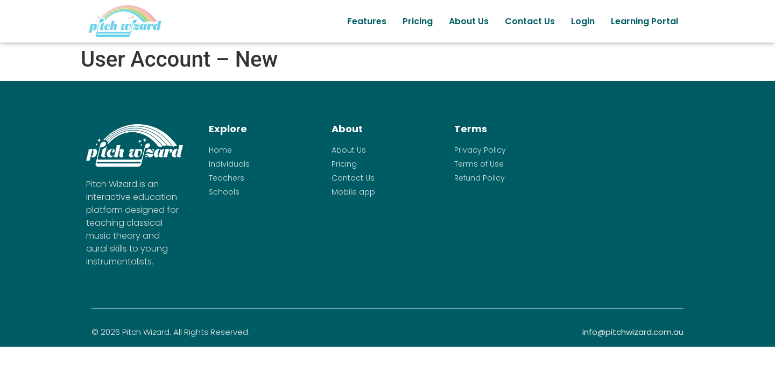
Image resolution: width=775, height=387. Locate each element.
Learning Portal (644, 21)
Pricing (418, 21)
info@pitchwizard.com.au (633, 332)
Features (366, 21)
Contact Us (530, 21)
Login (583, 21)
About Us (469, 21)
